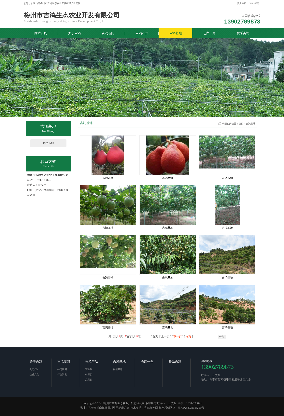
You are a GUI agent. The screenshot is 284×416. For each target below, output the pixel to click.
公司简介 (34, 369)
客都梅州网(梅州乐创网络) (160, 407)
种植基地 (48, 143)
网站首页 (40, 33)
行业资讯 (62, 374)
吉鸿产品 (141, 33)
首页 (241, 123)
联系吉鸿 (243, 33)
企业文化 (34, 374)
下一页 (177, 336)
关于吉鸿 (74, 33)
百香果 (88, 369)
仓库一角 (209, 33)
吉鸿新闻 (108, 33)
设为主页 (241, 3)
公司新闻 (62, 369)
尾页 (188, 336)
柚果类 (88, 374)
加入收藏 (254, 3)
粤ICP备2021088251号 (191, 407)
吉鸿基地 (175, 33)
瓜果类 (88, 379)
